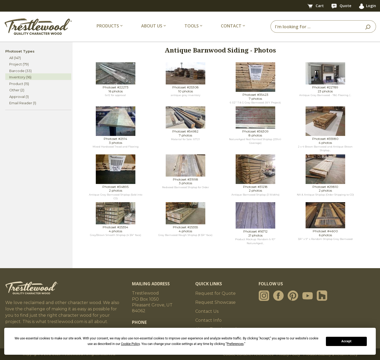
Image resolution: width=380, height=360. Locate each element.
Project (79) (19, 64)
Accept (346, 341)
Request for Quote (215, 293)
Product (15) (19, 84)
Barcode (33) (20, 71)
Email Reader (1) (22, 103)
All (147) (15, 58)
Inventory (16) (20, 77)
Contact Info (208, 320)
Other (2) (16, 90)
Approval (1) (19, 96)
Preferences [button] (235, 344)
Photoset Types (20, 51)
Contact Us (206, 311)
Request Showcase (215, 302)
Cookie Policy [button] (130, 344)
